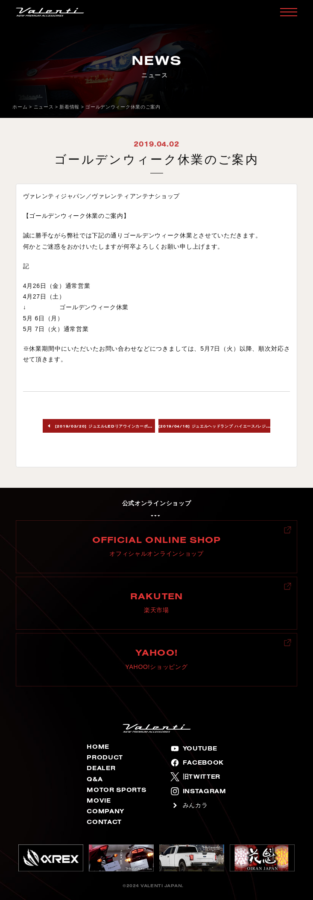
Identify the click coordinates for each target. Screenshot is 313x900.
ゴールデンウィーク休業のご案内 (123, 106)
